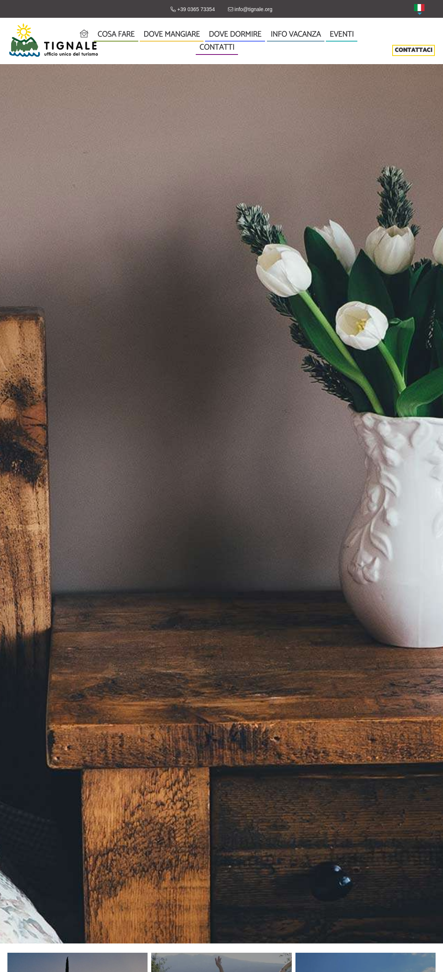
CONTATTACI (413, 50)
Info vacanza (296, 35)
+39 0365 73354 (193, 9)
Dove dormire (235, 34)
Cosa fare (116, 35)
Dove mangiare (171, 34)
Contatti (216, 47)
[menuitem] (419, 7)
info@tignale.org (250, 9)
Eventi (342, 35)
